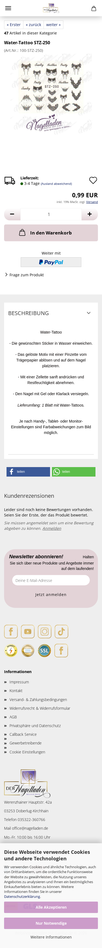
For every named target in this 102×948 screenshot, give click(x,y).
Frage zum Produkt (27, 274)
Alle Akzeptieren (51, 907)
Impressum (19, 681)
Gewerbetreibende (26, 743)
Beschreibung (28, 313)
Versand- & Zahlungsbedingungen (38, 699)
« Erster (14, 24)
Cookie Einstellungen (27, 751)
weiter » (53, 24)
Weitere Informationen (51, 937)
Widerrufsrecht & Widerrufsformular (40, 708)
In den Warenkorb (45, 232)
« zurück (33, 24)
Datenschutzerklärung (22, 896)
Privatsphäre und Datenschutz (35, 725)
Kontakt (16, 690)
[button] (12, 214)
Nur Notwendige (51, 923)
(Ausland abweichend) (56, 184)
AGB (13, 716)
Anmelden (51, 528)
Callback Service (23, 734)
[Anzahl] (51, 214)
